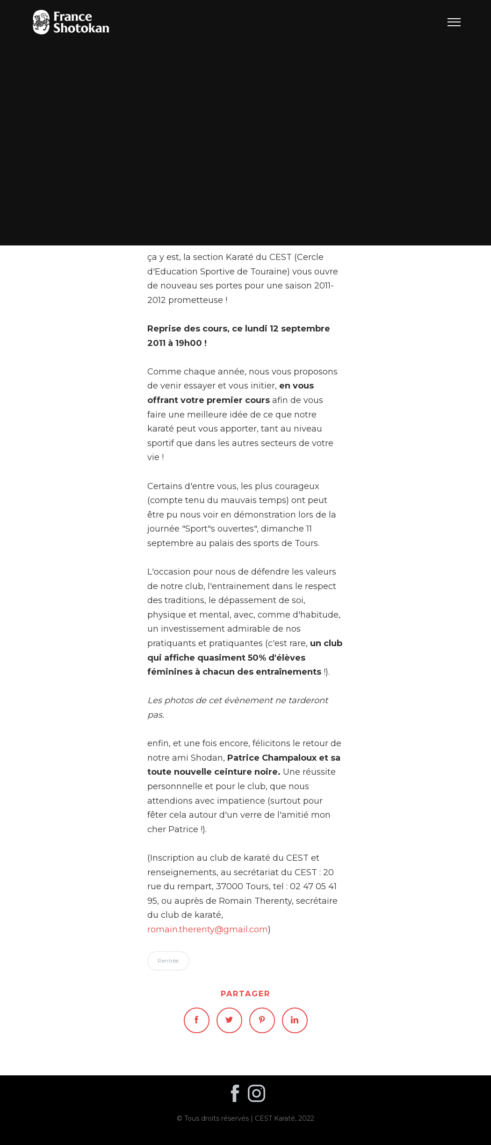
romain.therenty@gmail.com (207, 929)
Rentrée (246, 122)
